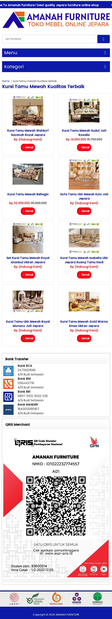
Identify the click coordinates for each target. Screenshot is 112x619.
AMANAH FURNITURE (67, 614)
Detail (27, 147)
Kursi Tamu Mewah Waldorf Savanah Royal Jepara (28, 133)
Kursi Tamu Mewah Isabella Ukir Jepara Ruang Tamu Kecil (84, 260)
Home (5, 81)
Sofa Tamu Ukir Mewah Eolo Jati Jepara (84, 196)
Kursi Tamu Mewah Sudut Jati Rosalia (84, 133)
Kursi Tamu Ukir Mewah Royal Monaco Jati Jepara (28, 324)
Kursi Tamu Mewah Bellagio (28, 194)
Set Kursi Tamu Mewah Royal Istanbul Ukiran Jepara (27, 260)
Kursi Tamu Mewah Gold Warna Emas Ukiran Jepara (84, 324)
